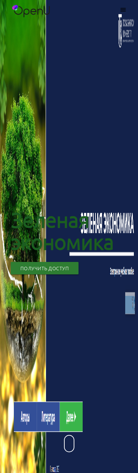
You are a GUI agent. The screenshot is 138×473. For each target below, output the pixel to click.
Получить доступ (44, 268)
